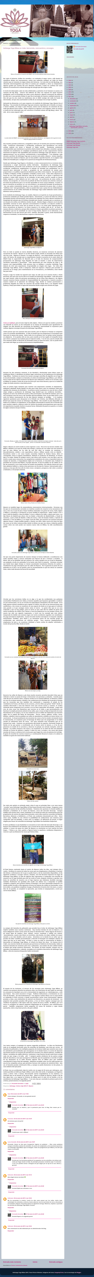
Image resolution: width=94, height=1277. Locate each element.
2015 (69, 133)
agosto (72, 108)
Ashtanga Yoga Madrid (73, 143)
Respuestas (12, 1102)
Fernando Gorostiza (17, 1105)
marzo (72, 119)
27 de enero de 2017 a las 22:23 (35, 1105)
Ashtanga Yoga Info (72, 147)
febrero (72, 122)
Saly (9, 1094)
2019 (69, 92)
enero (72, 124)
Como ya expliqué (9, 323)
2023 (69, 85)
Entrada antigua (56, 1262)
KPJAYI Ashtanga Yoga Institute (76, 141)
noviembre (73, 101)
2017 (69, 96)
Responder (11, 1098)
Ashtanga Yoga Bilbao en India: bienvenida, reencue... (78, 126)
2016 (69, 131)
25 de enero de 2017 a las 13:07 (26, 1142)
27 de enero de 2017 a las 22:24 (35, 1130)
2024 (69, 82)
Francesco (10, 1118)
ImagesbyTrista (59, 1272)
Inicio (35, 1262)
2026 (69, 80)
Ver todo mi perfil (78, 49)
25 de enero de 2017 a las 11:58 (19, 1094)
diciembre (73, 98)
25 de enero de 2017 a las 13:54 (23, 1198)
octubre (72, 103)
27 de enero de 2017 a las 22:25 (35, 1158)
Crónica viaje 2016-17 (22, 1086)
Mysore (31, 1086)
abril (71, 117)
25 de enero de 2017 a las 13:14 (23, 1175)
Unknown (10, 1175)
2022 (69, 87)
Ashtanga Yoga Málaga (73, 145)
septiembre (73, 105)
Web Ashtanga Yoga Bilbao (12, 39)
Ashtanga (12, 1086)
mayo (71, 115)
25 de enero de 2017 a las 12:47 (23, 1118)
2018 (69, 94)
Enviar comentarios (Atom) (19, 1265)
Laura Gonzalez (12, 1142)
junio (71, 112)
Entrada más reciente (12, 1262)
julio (71, 110)
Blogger (79, 1272)
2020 (69, 89)
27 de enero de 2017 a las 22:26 (35, 1186)
